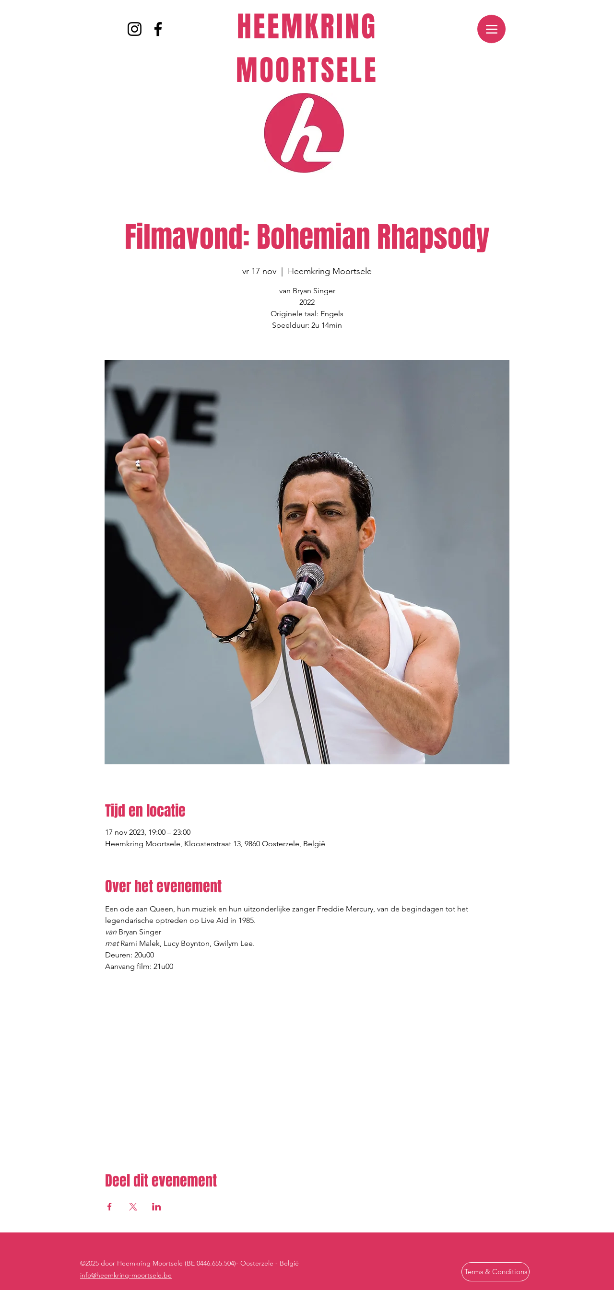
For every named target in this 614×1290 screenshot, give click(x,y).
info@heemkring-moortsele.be (126, 1275)
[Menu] (491, 29)
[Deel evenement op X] (133, 1206)
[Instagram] (134, 29)
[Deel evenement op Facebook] (109, 1206)
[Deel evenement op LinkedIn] (156, 1206)
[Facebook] (158, 29)
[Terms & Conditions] (495, 1271)
